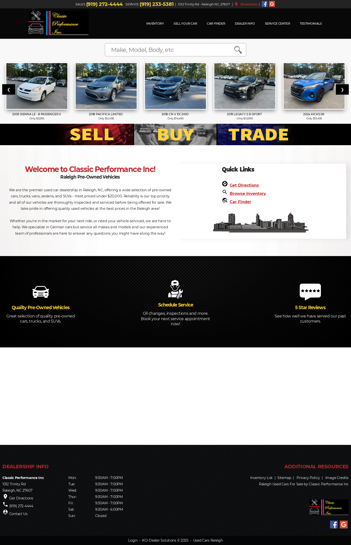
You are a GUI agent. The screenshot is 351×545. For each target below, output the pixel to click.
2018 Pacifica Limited (106, 114)
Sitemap (284, 478)
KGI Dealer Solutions (159, 540)
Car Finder (216, 23)
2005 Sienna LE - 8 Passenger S (37, 114)
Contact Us (18, 514)
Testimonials (311, 23)
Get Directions (244, 185)
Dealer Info (245, 23)
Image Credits (337, 478)
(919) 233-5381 (157, 4)
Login (133, 540)
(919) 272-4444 (104, 4)
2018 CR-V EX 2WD (175, 114)
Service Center (277, 23)
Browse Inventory (248, 193)
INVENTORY (155, 23)
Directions (245, 4)
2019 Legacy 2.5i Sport (245, 114)
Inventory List (261, 478)
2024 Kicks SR (314, 114)
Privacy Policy (308, 478)
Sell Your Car (185, 23)
